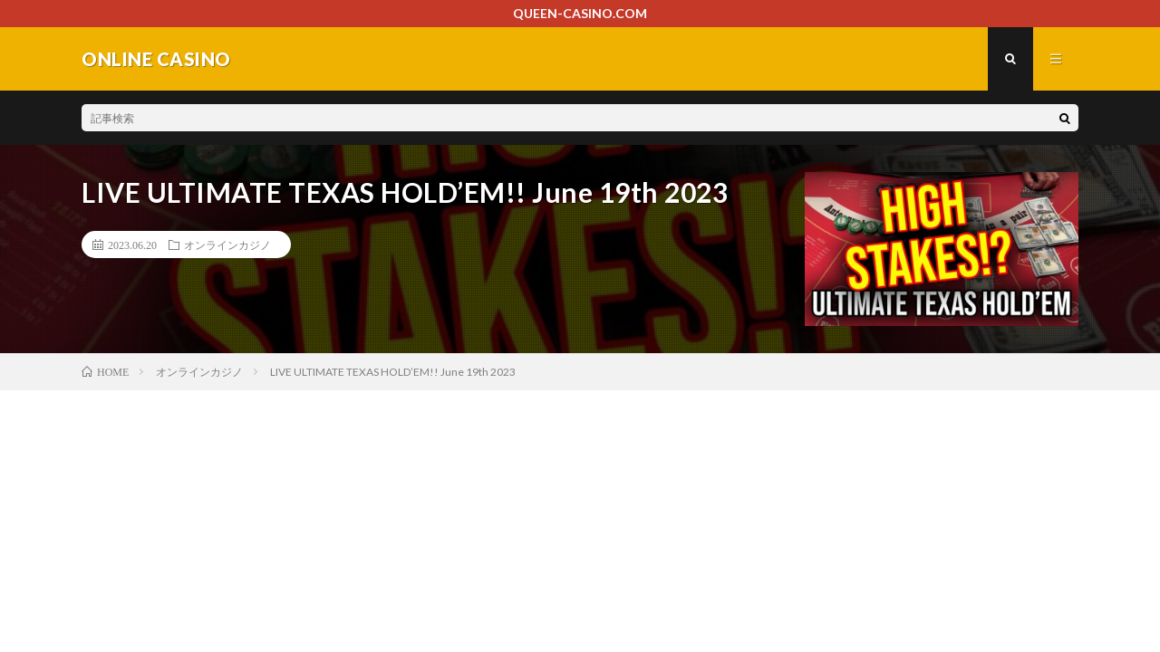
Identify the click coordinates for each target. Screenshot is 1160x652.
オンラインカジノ (227, 244)
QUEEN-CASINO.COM (580, 13)
